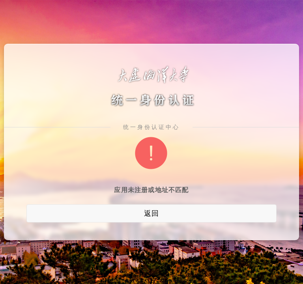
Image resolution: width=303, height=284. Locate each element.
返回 (151, 213)
